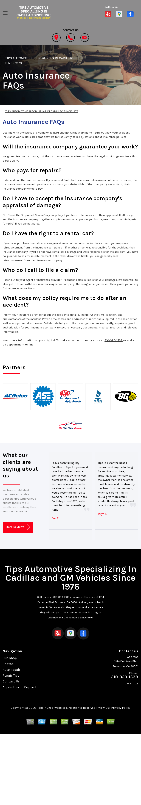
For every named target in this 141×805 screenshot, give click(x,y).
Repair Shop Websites (52, 707)
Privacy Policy (120, 707)
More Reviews (17, 527)
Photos (8, 664)
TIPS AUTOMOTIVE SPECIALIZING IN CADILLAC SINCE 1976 (41, 111)
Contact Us (11, 681)
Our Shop (10, 658)
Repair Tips (11, 675)
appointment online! (20, 344)
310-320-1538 (114, 340)
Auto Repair (11, 670)
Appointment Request (19, 687)
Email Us (131, 683)
